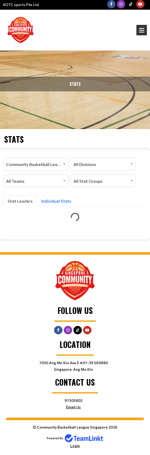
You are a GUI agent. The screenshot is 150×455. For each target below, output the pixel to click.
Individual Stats (56, 200)
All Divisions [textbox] (84, 164)
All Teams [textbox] (15, 181)
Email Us (73, 407)
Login (75, 445)
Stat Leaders (20, 200)
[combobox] (35, 164)
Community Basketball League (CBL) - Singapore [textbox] (37, 164)
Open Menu (141, 30)
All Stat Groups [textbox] (87, 181)
